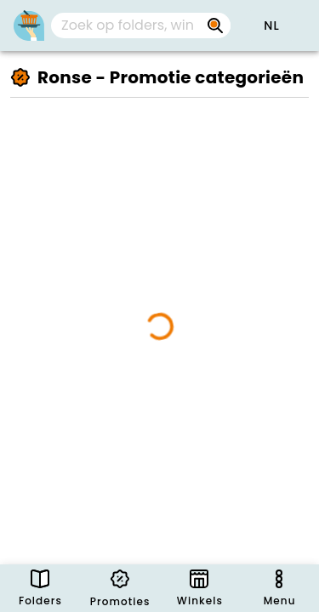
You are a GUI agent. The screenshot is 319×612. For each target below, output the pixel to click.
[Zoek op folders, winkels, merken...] (215, 25)
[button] (271, 25)
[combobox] (141, 25)
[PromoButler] (29, 25)
